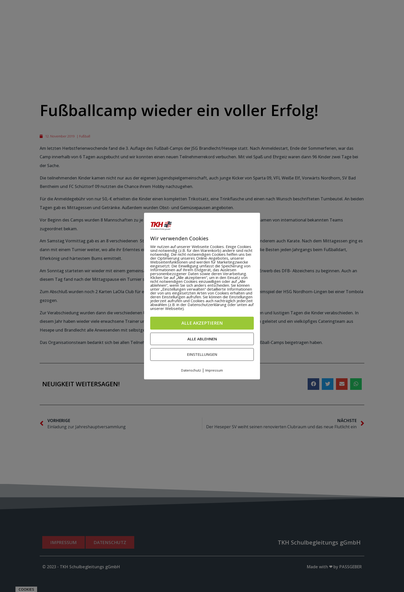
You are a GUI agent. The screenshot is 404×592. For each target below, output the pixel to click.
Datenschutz (191, 370)
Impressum (214, 370)
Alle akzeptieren (202, 323)
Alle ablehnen (202, 338)
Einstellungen (202, 354)
